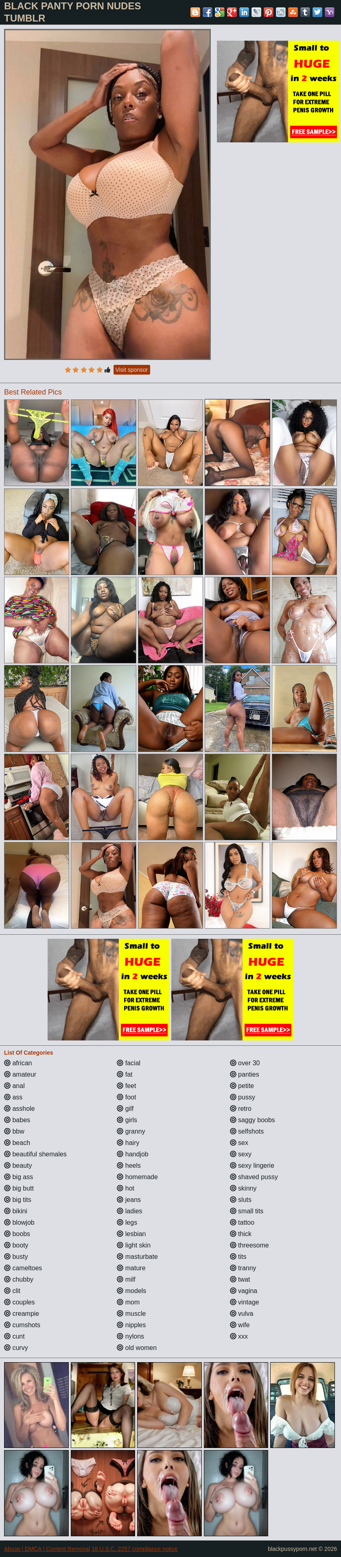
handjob (132, 1154)
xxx (239, 1336)
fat (124, 1074)
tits (238, 1256)
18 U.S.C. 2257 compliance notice (135, 1549)
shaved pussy (254, 1176)
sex (239, 1142)
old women (137, 1347)
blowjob (19, 1222)
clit (12, 1290)
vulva (242, 1313)
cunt (14, 1336)
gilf (125, 1108)
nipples (131, 1324)
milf (126, 1279)
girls (127, 1120)
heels (129, 1165)
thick (240, 1233)
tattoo (242, 1222)
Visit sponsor (132, 369)
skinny (243, 1188)
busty (16, 1256)
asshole (19, 1108)
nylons (130, 1336)
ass (13, 1097)
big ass (18, 1176)
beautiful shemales (35, 1154)
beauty (18, 1165)
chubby (18, 1279)
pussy (242, 1097)
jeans (129, 1199)
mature (131, 1268)
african (18, 1063)
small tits (247, 1211)
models (131, 1290)
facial (128, 1063)
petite (242, 1085)
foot (126, 1097)
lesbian (131, 1233)
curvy (16, 1347)
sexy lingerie (252, 1165)
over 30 (245, 1063)
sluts (240, 1199)
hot (125, 1188)
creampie (21, 1313)
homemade (137, 1176)
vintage (244, 1302)
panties (244, 1074)
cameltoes (23, 1268)
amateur (20, 1074)
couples (19, 1302)
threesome (249, 1245)
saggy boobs (252, 1120)
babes (17, 1120)
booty (16, 1245)
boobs (17, 1233)
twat (240, 1279)
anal (14, 1085)
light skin (134, 1245)
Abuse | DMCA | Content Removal (47, 1549)
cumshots (22, 1324)
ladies (129, 1211)
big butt (19, 1188)
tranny (243, 1268)
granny (131, 1131)
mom (128, 1302)
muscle (131, 1313)
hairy (128, 1142)
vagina (244, 1290)
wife (240, 1324)
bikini (15, 1211)
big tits (17, 1199)
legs (127, 1222)
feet (126, 1085)
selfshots (247, 1131)
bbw (14, 1131)
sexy (240, 1154)
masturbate (137, 1256)
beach (17, 1142)
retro (240, 1108)
